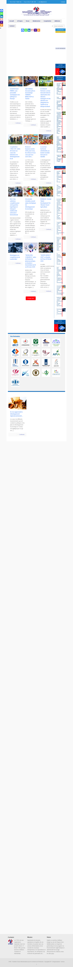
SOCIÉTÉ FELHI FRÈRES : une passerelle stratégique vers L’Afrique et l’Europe (15, 94)
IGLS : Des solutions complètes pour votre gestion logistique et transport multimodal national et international (14, 207)
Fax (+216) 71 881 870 (30, 2)
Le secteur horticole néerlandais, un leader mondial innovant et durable (44, 152)
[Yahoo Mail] (35, 30)
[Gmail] (32, 30)
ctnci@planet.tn (43, 2)
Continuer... (18, 123)
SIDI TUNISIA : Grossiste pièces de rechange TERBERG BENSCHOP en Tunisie (30, 94)
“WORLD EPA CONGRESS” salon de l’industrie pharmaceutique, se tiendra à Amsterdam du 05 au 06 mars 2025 (30, 261)
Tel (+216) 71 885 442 (15, 2)
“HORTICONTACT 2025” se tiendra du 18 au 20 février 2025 (45, 258)
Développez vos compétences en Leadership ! (15, 257)
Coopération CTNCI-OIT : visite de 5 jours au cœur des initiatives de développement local (15, 153)
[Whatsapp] (25, 30)
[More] (38, 30)
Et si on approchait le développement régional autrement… (16, 414)
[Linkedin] (29, 30)
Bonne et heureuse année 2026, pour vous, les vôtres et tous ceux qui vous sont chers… (30, 152)
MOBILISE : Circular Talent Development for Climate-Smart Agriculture (45, 203)
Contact (63, 2)
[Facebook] (22, 30)
